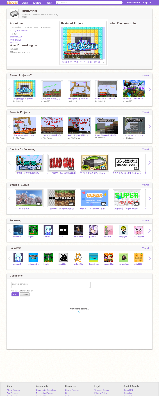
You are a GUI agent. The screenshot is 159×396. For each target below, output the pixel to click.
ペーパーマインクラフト (133, 135)
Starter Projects (72, 390)
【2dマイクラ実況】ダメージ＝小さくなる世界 (52, 135)
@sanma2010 (16, 37)
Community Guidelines (46, 390)
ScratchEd (128, 390)
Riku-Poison (20, 138)
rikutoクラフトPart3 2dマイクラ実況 (106, 99)
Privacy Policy (100, 393)
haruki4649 (78, 237)
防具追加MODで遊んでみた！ (52, 99)
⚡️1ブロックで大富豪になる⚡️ (28, 173)
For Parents (12, 393)
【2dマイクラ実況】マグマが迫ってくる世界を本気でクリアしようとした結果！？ (24, 135)
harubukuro (124, 264)
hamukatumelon (109, 237)
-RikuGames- (75, 138)
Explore (37, 2)
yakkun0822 (109, 264)
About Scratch (13, 390)
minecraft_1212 (33, 264)
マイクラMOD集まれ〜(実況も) (61, 209)
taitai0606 (138, 264)
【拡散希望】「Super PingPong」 (127, 209)
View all (145, 75)
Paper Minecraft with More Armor (106, 135)
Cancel (25, 294)
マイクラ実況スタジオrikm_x (92, 173)
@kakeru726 (15, 40)
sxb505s (62, 264)
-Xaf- (61, 237)
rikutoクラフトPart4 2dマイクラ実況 (79, 99)
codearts (17, 237)
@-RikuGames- (21, 30)
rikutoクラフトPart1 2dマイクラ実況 (134, 99)
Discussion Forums (44, 393)
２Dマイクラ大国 (22, 209)
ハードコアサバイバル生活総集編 (61, 173)
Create (24, 2)
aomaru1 (47, 237)
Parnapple (101, 137)
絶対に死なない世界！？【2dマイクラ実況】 (79, 135)
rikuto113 (19, 101)
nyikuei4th (78, 264)
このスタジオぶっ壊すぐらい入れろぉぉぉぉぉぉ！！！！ (127, 173)
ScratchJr (127, 393)
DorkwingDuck (94, 264)
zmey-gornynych (124, 237)
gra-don (92, 237)
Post (15, 294)
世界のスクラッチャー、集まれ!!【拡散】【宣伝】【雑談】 (94, 209)
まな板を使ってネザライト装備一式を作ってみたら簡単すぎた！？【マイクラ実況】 (102, 62)
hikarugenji (139, 237)
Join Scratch (133, 2)
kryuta (31, 237)
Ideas (49, 2)
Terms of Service (101, 390)
